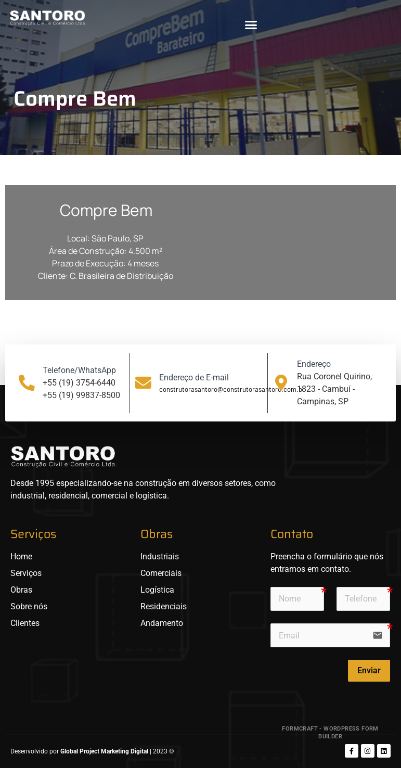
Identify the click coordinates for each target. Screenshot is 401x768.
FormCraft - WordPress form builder (330, 732)
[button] (251, 24)
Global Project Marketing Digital (105, 751)
